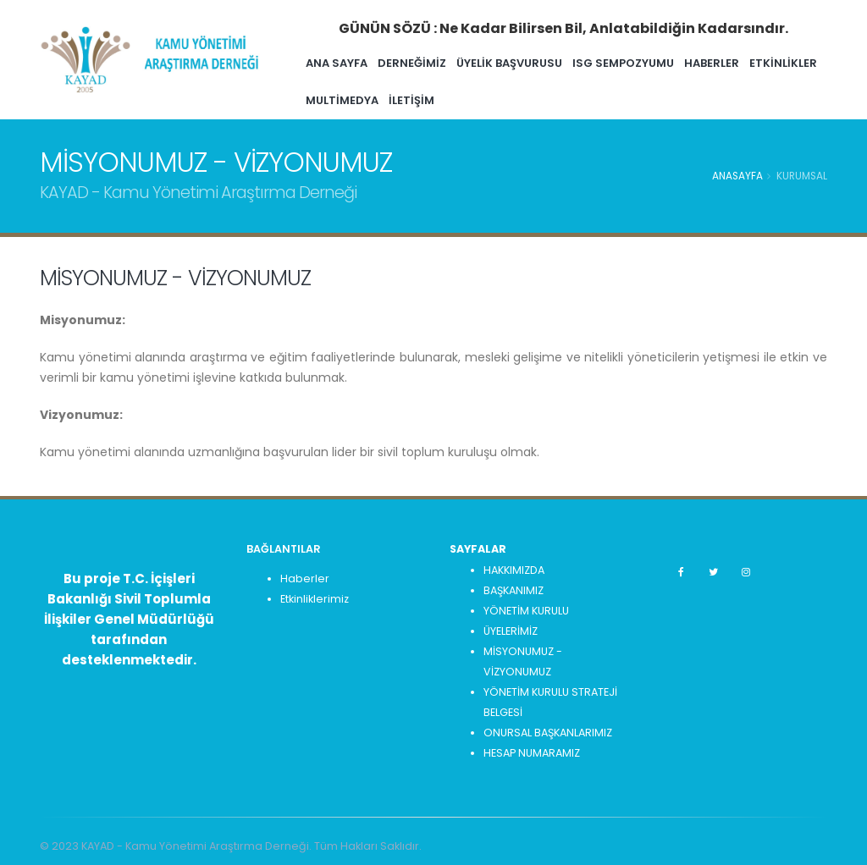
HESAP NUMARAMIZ (531, 753)
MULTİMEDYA (453, 100)
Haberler (304, 578)
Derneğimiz (445, 63)
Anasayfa (737, 176)
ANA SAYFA (370, 63)
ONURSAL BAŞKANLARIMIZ (547, 732)
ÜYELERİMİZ (510, 631)
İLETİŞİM (523, 100)
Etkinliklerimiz (314, 599)
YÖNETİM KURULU (526, 610)
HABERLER (745, 63)
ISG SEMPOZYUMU (657, 63)
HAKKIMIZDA (513, 570)
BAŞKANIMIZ (513, 590)
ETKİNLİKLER (373, 100)
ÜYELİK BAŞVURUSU (543, 63)
